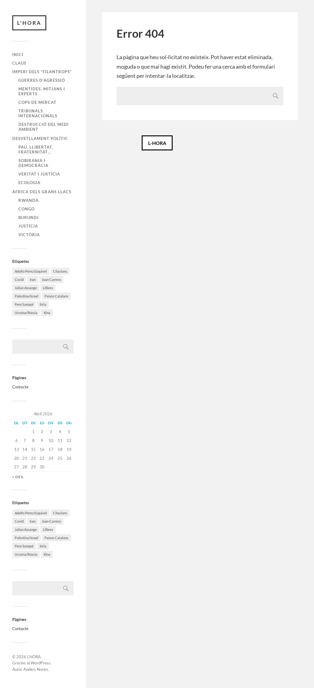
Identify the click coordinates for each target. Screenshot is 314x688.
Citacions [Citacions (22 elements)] (60, 272)
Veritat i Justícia (39, 174)
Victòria (29, 234)
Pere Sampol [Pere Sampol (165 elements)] (24, 305)
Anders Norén (35, 669)
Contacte (20, 386)
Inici (17, 54)
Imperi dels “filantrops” (42, 71)
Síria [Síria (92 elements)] (43, 305)
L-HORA (157, 143)
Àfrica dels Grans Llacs (41, 191)
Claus (19, 63)
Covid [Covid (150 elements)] (19, 280)
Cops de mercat (37, 102)
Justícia (28, 226)
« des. (18, 477)
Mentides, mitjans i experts (41, 91)
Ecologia (29, 182)
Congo (26, 208)
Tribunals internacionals (37, 113)
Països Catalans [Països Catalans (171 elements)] (56, 296)
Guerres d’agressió (41, 80)
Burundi (28, 217)
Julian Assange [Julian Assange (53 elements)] (26, 288)
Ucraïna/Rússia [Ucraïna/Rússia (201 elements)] (26, 313)
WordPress (40, 663)
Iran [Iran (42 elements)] (33, 280)
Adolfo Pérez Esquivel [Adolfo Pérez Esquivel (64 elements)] (31, 272)
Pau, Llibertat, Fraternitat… (35, 149)
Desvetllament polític (40, 138)
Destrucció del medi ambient (43, 127)
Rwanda (28, 200)
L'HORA (29, 23)
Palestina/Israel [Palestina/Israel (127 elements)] (26, 296)
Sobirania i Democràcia (33, 163)
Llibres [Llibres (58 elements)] (48, 288)
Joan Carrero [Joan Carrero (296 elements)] (51, 280)
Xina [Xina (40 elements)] (47, 313)
